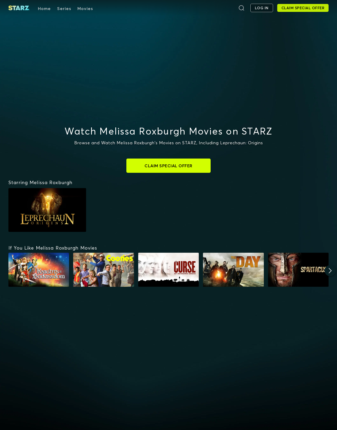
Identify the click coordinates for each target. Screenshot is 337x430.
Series (64, 8)
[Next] (330, 270)
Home (44, 8)
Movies (85, 8)
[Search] (241, 8)
